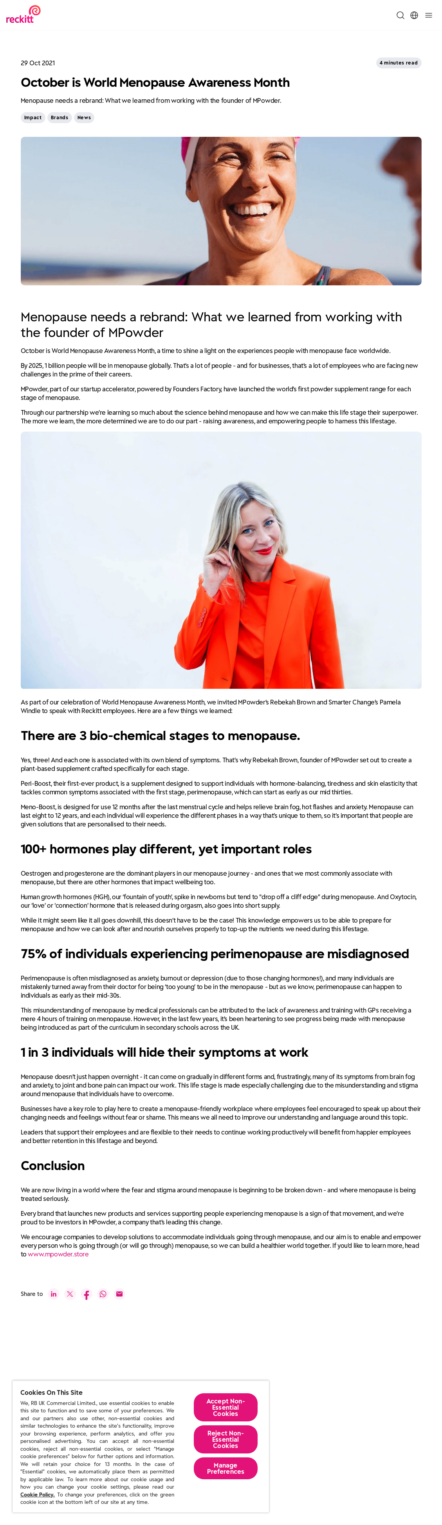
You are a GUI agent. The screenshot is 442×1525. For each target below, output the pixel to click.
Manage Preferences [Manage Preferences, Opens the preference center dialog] (226, 1468)
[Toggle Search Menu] (400, 15)
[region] (141, 1446)
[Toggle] (429, 15)
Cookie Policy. (37, 1494)
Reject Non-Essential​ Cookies (225, 1439)
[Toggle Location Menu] (414, 15)
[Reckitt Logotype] (23, 15)
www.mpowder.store (58, 1251)
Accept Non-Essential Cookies (225, 1407)
